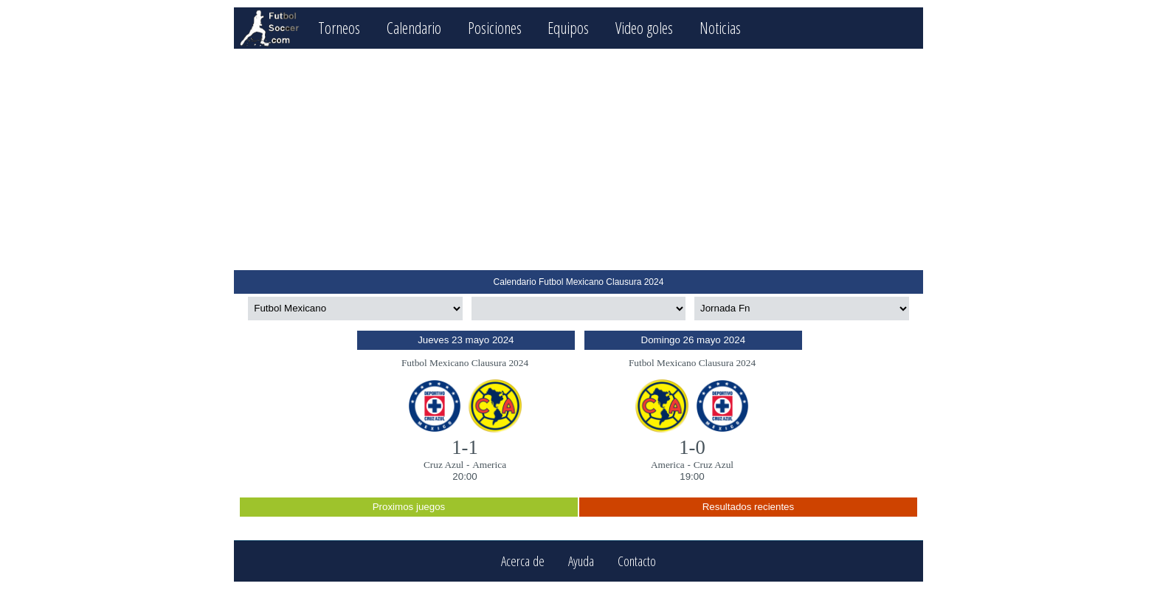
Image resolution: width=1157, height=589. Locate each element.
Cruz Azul (443, 464)
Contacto (637, 561)
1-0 (692, 447)
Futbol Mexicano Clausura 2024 (464, 362)
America (489, 464)
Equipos (568, 27)
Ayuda (581, 561)
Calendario (414, 27)
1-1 (465, 447)
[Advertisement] (578, 159)
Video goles (644, 27)
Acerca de (523, 561)
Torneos (339, 27)
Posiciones (495, 27)
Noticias (720, 27)
